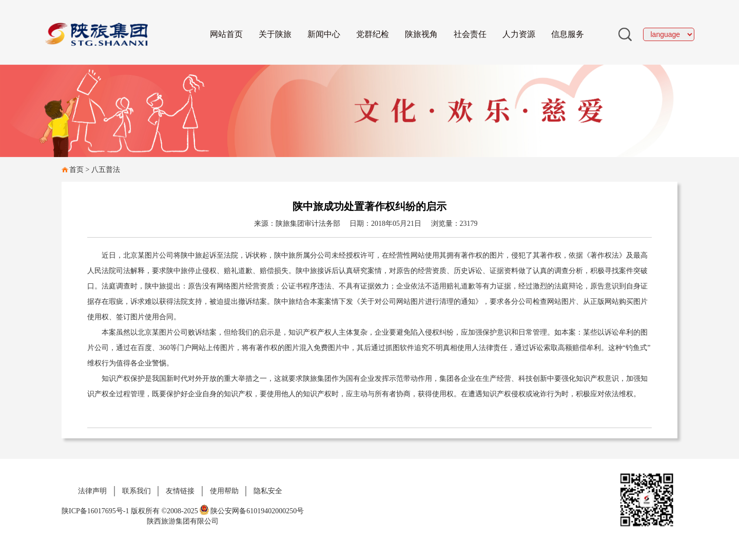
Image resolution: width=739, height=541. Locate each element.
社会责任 (470, 34)
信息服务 (567, 34)
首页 (76, 169)
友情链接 (180, 491)
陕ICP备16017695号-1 (95, 511)
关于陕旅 (275, 34)
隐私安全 (268, 491)
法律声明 (92, 491)
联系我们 (136, 491)
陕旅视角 (421, 34)
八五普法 (105, 169)
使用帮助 (224, 491)
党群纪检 (372, 34)
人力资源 (518, 34)
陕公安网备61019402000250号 (252, 511)
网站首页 (226, 34)
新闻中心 (323, 34)
